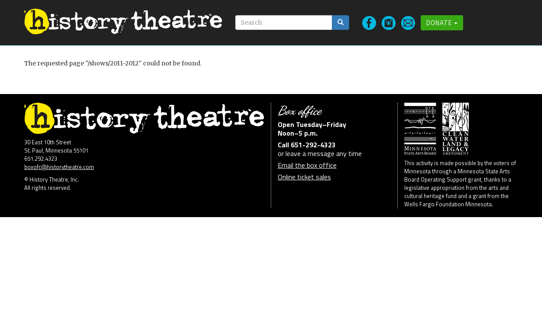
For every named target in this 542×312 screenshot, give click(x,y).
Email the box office (307, 165)
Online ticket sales (304, 177)
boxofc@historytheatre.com (59, 166)
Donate (442, 23)
